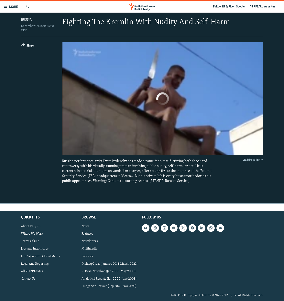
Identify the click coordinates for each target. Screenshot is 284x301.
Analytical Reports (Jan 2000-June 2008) (109, 278)
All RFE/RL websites (262, 6)
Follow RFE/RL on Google (229, 6)
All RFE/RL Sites (32, 271)
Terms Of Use (30, 241)
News (85, 226)
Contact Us (28, 278)
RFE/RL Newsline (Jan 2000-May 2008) (109, 271)
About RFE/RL (30, 226)
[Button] (27, 46)
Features (87, 233)
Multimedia (89, 248)
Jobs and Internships (35, 248)
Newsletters (90, 241)
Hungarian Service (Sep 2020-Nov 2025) (109, 286)
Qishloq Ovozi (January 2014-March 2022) (110, 263)
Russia (26, 20)
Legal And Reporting (35, 263)
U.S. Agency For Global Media (40, 256)
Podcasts (87, 256)
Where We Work (32, 233)
